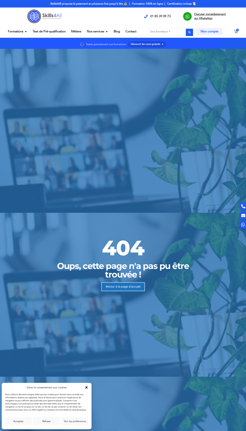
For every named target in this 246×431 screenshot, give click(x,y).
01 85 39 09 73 (160, 16)
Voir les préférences (75, 421)
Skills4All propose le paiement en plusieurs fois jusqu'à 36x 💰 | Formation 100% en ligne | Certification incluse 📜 (123, 4)
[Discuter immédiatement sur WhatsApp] (187, 16)
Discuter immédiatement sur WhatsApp (210, 16)
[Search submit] (189, 31)
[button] (86, 387)
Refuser (46, 421)
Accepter (18, 421)
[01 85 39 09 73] (146, 16)
